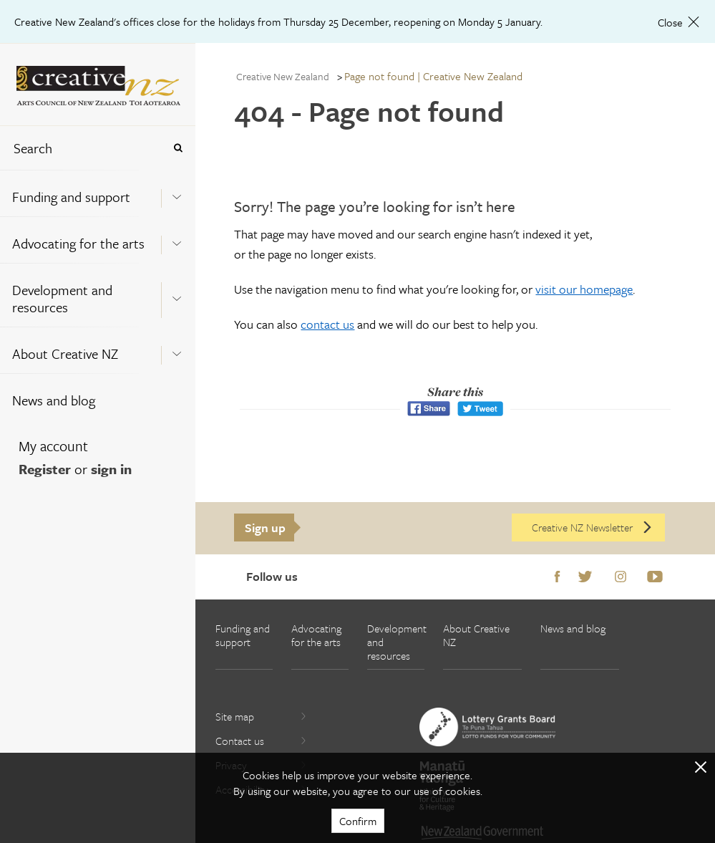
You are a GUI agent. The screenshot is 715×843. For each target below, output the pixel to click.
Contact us (261, 740)
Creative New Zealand (282, 76)
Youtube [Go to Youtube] (655, 577)
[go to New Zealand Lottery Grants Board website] (487, 727)
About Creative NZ (65, 353)
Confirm (357, 821)
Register (45, 468)
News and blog (53, 400)
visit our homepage (584, 289)
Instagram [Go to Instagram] (620, 577)
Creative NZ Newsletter (592, 527)
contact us (327, 324)
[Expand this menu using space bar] (177, 193)
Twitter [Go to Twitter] (585, 577)
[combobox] (81, 148)
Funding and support (71, 196)
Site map (261, 716)
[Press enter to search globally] (178, 148)
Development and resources (62, 298)
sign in (111, 468)
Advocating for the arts (78, 243)
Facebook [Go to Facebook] (557, 577)
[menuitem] (97, 193)
